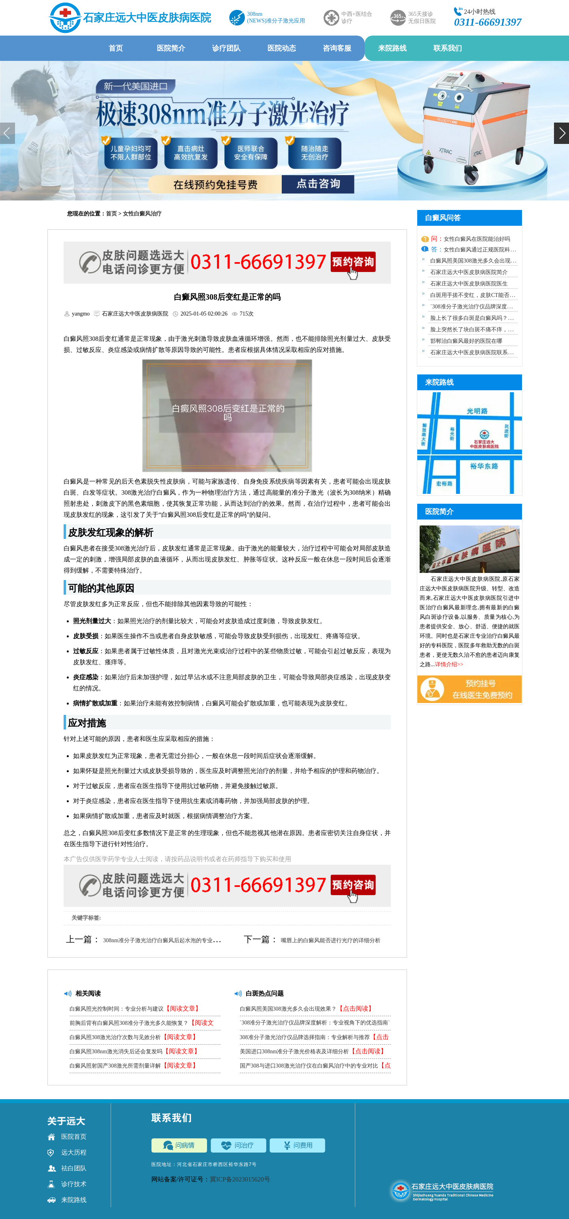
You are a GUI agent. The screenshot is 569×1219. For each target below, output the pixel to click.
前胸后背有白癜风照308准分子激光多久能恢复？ (142, 1024)
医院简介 (171, 48)
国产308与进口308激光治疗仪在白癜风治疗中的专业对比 (315, 1067)
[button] (561, 133)
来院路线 (392, 48)
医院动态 (282, 48)
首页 (116, 48)
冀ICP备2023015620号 (240, 1179)
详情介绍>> (449, 664)
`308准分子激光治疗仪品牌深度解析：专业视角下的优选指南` (315, 1025)
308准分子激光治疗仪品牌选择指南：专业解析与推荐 (314, 1039)
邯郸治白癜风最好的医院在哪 (466, 341)
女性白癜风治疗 (142, 214)
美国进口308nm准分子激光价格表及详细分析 (313, 1051)
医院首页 (67, 1137)
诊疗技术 (67, 1184)
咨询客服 (337, 48)
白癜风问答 (443, 218)
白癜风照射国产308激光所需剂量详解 (134, 1065)
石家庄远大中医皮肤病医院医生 (469, 284)
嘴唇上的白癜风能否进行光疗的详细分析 (331, 940)
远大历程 (67, 1152)
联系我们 (447, 48)
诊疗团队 (226, 48)
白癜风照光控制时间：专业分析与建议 (136, 1008)
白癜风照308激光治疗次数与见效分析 (134, 1037)
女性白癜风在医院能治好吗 (477, 239)
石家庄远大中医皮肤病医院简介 (469, 272)
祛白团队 (67, 1168)
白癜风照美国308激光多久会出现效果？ (307, 1008)
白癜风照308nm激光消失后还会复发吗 (135, 1051)
